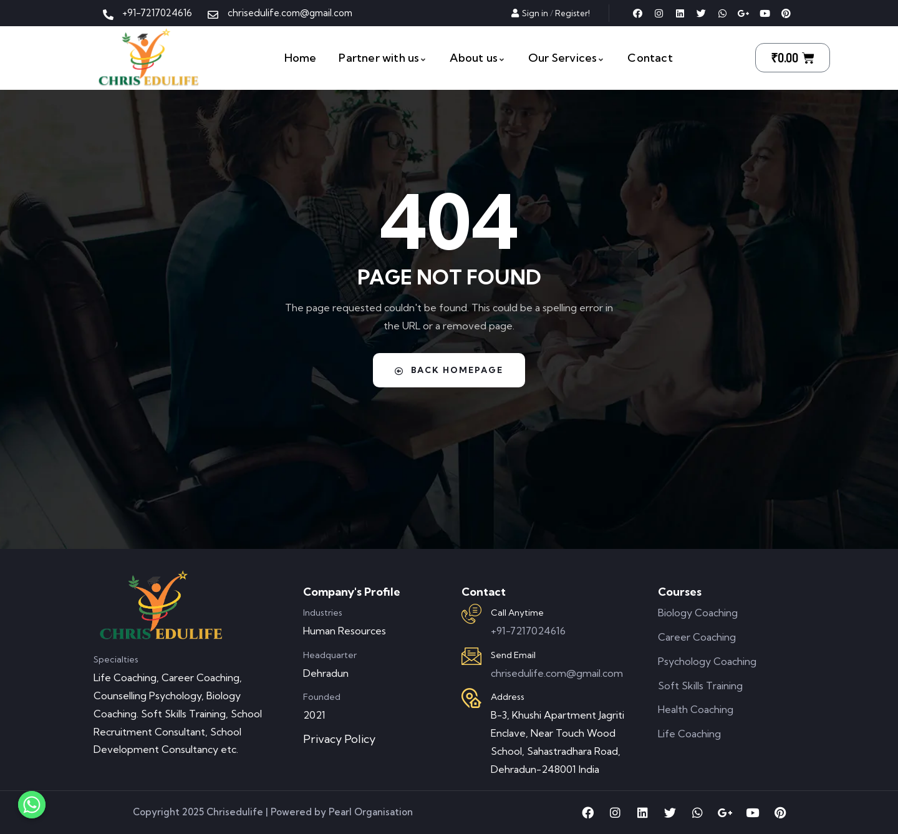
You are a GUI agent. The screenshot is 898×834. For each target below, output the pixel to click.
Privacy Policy (339, 739)
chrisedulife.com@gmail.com (557, 673)
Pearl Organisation (371, 812)
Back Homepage (449, 370)
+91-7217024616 (528, 630)
